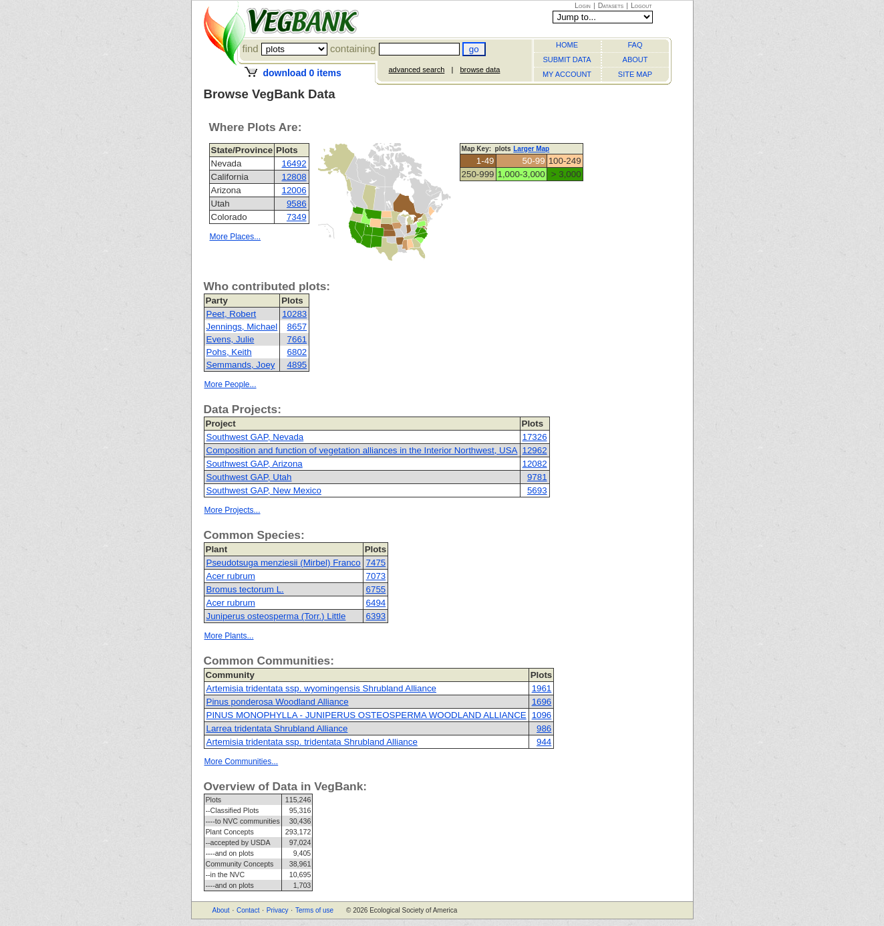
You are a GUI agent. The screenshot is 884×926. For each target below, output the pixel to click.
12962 (535, 450)
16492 (294, 163)
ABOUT (635, 59)
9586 (297, 204)
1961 (542, 688)
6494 (376, 603)
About (221, 910)
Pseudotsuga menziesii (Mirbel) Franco (283, 563)
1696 (542, 702)
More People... (230, 384)
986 (544, 728)
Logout (641, 5)
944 (544, 742)
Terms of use (314, 910)
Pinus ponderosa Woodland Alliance (277, 702)
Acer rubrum (230, 576)
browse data (480, 70)
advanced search (417, 70)
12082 (535, 464)
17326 (535, 437)
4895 (297, 365)
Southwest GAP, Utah (249, 477)
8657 (297, 327)
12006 (294, 190)
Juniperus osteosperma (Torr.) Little (276, 616)
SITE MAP (635, 74)
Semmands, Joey (240, 365)
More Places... (235, 236)
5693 (537, 490)
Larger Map (531, 148)
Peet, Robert (231, 314)
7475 (376, 563)
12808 (294, 177)
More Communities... (241, 761)
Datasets (611, 5)
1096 (542, 715)
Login (583, 5)
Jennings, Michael (242, 327)
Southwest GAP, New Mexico (263, 490)
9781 (537, 477)
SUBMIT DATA (567, 59)
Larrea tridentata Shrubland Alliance (277, 728)
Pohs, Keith (229, 352)
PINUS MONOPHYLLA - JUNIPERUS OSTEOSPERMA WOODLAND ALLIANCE (366, 715)
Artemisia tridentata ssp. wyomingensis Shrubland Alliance (321, 688)
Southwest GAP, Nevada (255, 437)
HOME (567, 45)
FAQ (634, 45)
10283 (294, 314)
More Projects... (232, 510)
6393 (376, 616)
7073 (376, 576)
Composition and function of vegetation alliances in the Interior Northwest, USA (362, 450)
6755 (376, 589)
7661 (297, 339)
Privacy (278, 910)
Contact (248, 910)
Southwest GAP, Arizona (254, 464)
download (302, 73)
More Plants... (229, 636)
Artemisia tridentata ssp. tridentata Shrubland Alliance (312, 742)
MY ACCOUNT (567, 74)
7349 (297, 217)
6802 (297, 352)
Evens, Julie (230, 339)
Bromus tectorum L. (245, 589)
